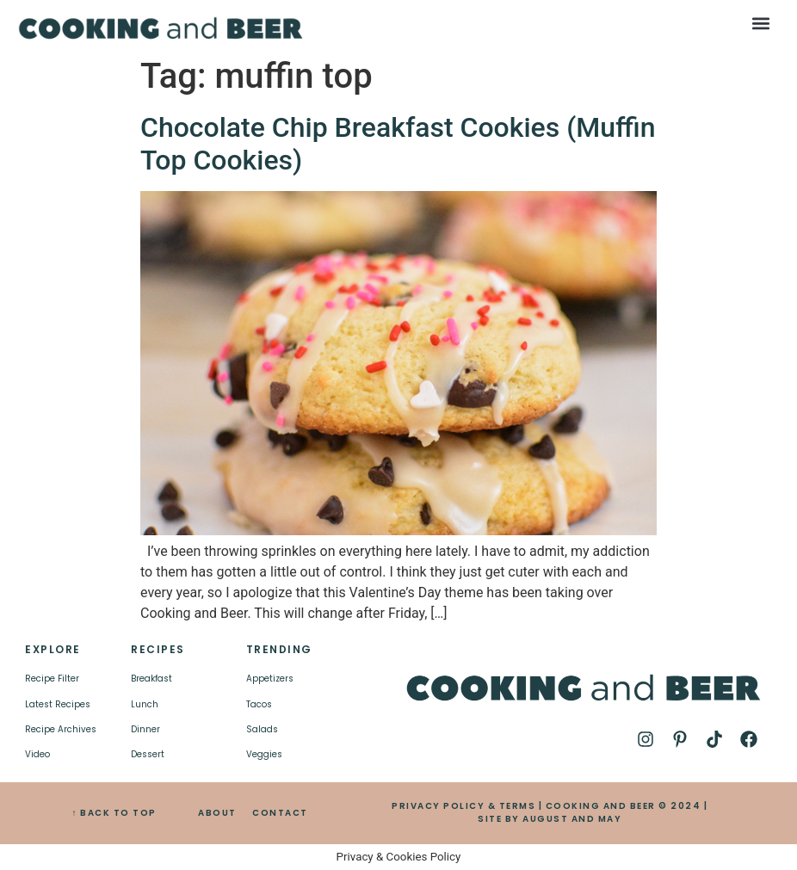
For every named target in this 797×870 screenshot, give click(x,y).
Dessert (147, 754)
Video (37, 754)
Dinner (145, 729)
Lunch (144, 704)
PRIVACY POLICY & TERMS (463, 805)
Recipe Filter (52, 678)
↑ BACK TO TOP (114, 812)
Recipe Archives (60, 729)
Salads (262, 729)
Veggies (264, 754)
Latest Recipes (57, 704)
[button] (760, 23)
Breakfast (151, 678)
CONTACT (280, 812)
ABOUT (217, 812)
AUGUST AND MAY (571, 818)
